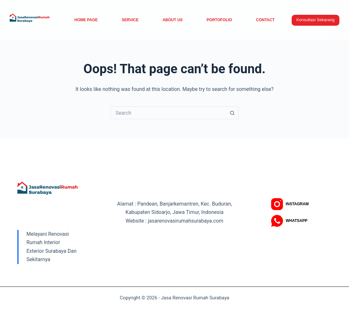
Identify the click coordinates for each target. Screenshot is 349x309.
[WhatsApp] (289, 221)
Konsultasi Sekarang (315, 19)
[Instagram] (290, 204)
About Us (172, 20)
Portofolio (219, 20)
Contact (265, 20)
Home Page (85, 20)
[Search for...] (168, 112)
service (130, 20)
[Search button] (232, 112)
